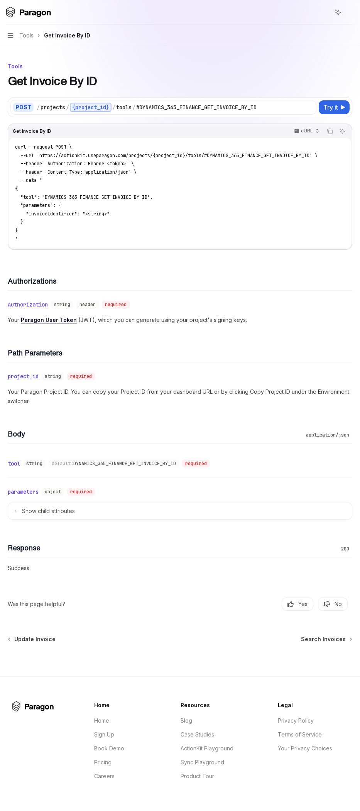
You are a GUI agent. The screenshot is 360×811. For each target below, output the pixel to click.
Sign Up (104, 734)
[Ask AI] (342, 131)
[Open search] (324, 12)
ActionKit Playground (207, 748)
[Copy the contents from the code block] (330, 131)
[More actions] (350, 12)
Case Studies (197, 734)
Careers (104, 776)
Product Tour (197, 776)
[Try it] (334, 107)
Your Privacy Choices (305, 748)
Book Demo (109, 748)
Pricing (103, 762)
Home (101, 720)
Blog (186, 720)
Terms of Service (300, 734)
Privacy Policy (296, 720)
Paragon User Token (49, 320)
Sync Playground (202, 762)
